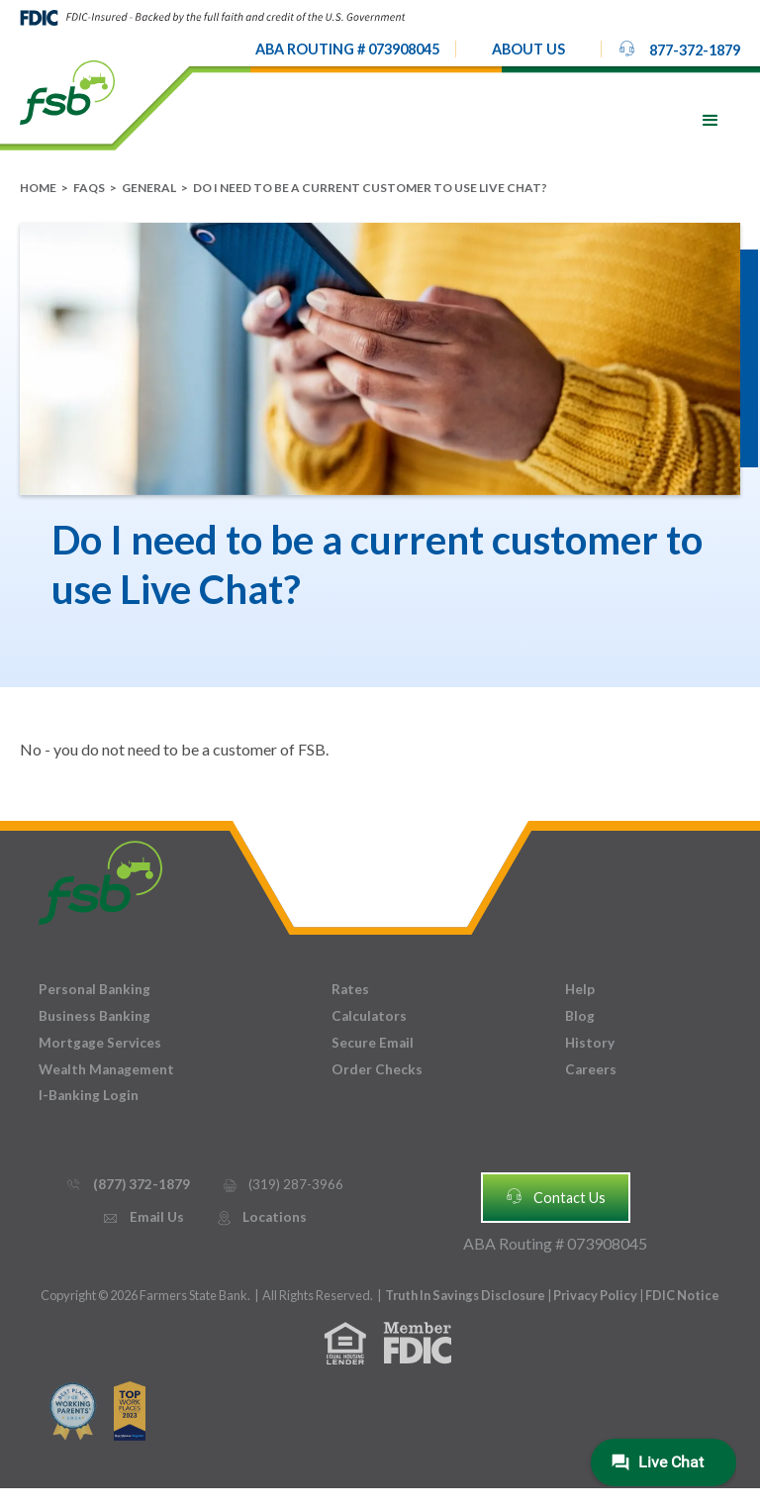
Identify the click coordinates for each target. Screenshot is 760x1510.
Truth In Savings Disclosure (465, 1295)
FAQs (89, 187)
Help (580, 989)
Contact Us (555, 1196)
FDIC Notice (682, 1295)
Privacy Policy (596, 1295)
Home (38, 187)
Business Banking (94, 1016)
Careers (591, 1069)
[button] (528, 49)
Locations (261, 1217)
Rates (350, 989)
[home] (67, 91)
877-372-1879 (679, 48)
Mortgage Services (100, 1043)
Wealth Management (106, 1069)
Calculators (369, 1016)
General (149, 187)
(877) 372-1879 (127, 1184)
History (590, 1043)
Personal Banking (94, 989)
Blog (580, 1016)
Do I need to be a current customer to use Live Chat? (370, 187)
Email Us (142, 1217)
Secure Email (373, 1043)
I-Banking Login (89, 1095)
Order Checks (377, 1069)
